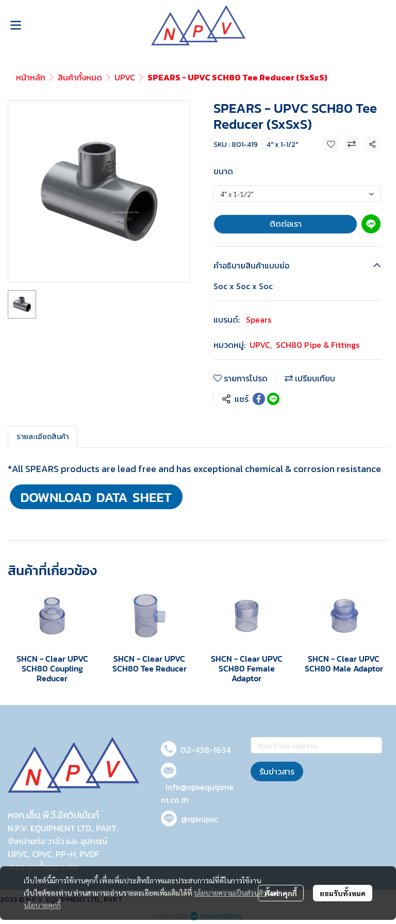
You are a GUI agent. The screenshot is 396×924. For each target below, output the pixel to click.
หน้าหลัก (30, 77)
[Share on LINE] (273, 399)
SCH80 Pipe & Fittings (317, 345)
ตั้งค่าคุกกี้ (281, 893)
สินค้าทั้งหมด (80, 77)
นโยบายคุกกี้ (42, 905)
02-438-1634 (205, 750)
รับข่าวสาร (276, 771)
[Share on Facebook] (259, 399)
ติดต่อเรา (286, 223)
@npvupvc (199, 819)
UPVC (124, 77)
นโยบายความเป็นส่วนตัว (230, 892)
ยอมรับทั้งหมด (343, 893)
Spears (258, 319)
